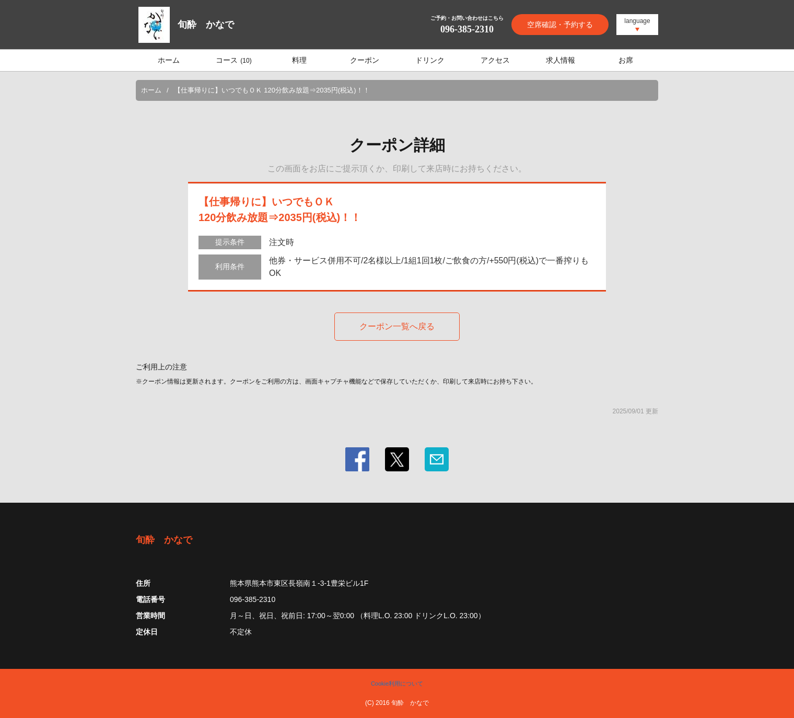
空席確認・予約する (560, 24)
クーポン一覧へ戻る (397, 326)
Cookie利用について (397, 683)
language (637, 21)
